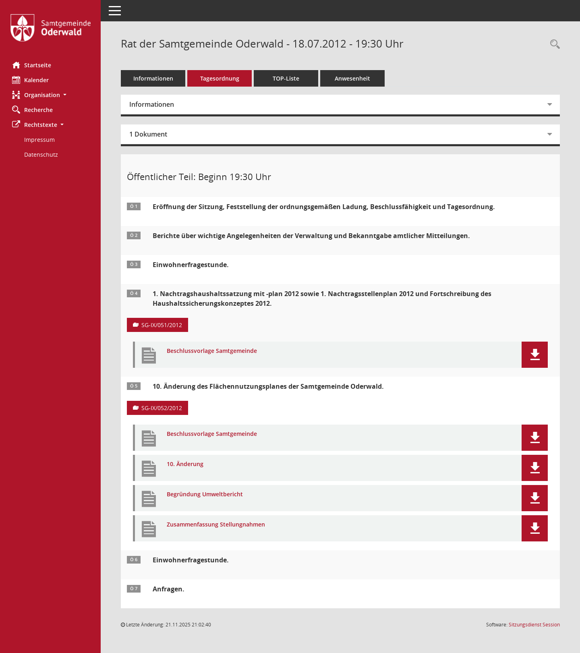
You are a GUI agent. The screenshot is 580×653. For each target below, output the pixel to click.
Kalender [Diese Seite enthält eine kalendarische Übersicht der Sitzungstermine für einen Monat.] (30, 80)
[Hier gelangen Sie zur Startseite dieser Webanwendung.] (50, 27)
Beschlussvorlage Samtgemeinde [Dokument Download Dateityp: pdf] (212, 351)
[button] (50, 94)
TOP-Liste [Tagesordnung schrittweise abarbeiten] (286, 78)
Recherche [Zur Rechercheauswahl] (32, 110)
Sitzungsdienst (534, 624)
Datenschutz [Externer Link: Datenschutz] (41, 154)
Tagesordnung (219, 78)
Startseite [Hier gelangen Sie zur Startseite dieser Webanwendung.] (31, 65)
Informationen (153, 78)
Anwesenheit (352, 78)
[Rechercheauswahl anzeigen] (553, 44)
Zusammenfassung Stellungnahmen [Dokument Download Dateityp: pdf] (216, 524)
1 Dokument (148, 134)
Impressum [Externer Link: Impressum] (39, 139)
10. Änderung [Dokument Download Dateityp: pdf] (185, 464)
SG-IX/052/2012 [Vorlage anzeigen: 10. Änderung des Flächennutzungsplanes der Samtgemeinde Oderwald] (161, 408)
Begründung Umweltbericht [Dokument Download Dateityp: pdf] (205, 494)
